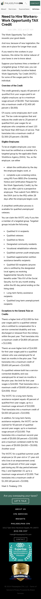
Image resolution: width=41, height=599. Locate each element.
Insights (20, 519)
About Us (20, 509)
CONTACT (20, 539)
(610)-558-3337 (20, 531)
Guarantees (24, 9)
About (3, 9)
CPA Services (20, 514)
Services (12, 9)
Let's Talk (20, 501)
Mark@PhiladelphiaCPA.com (20, 534)
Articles (35, 9)
